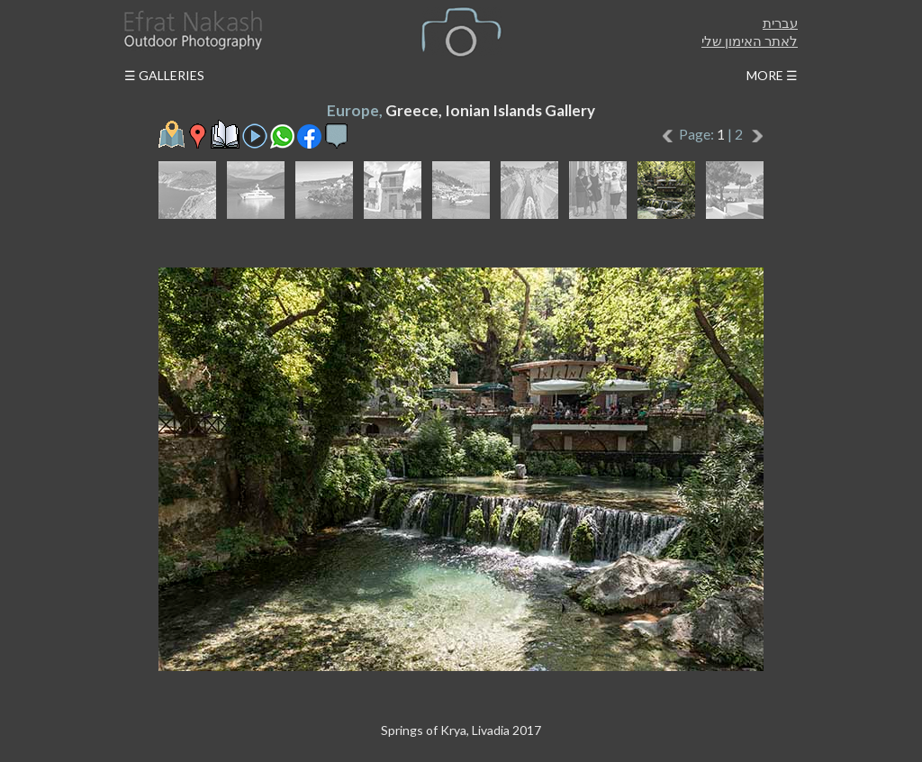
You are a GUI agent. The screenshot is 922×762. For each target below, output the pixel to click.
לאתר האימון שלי (749, 40)
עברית (780, 22)
